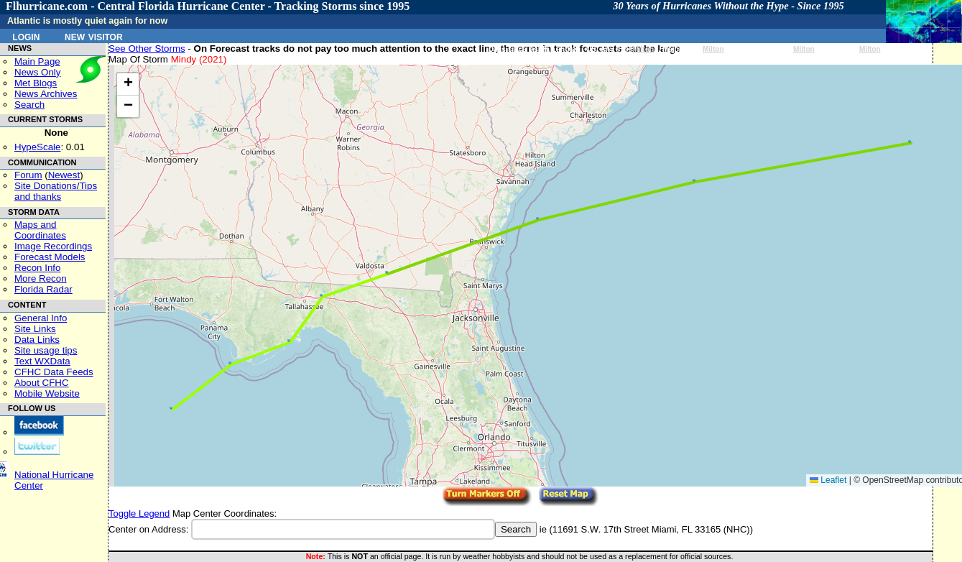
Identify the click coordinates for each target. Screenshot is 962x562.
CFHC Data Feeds (53, 372)
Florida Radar (43, 289)
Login (26, 36)
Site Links (35, 328)
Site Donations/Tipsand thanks (55, 191)
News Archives (45, 93)
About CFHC (41, 382)
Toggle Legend (139, 513)
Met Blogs (35, 83)
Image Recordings (53, 246)
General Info (40, 318)
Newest (64, 175)
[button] (171, 408)
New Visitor (94, 36)
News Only (37, 72)
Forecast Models (49, 257)
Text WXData (42, 361)
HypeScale (37, 147)
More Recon (40, 278)
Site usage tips (45, 350)
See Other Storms (146, 48)
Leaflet (828, 480)
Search (29, 104)
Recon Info (37, 267)
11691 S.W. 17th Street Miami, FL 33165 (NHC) (651, 529)
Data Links (37, 339)
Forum (28, 175)
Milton (643, 49)
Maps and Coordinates (40, 230)
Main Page (37, 61)
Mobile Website (47, 393)
